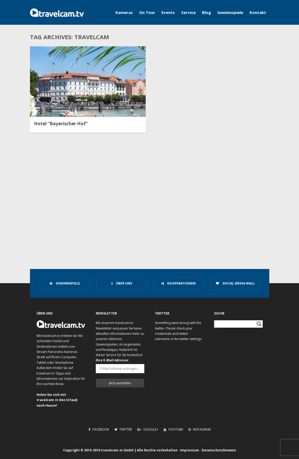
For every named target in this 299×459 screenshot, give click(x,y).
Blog (206, 12)
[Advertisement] (149, 217)
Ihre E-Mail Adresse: (112, 360)
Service (188, 12)
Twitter (123, 429)
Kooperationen (178, 283)
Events (168, 12)
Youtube (173, 429)
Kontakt (258, 12)
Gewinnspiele (230, 12)
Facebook (99, 429)
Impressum (189, 450)
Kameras (124, 12)
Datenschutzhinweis (219, 450)
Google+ (147, 429)
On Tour (147, 12)
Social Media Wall (235, 283)
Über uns (122, 283)
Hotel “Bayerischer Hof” (61, 124)
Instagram (199, 429)
